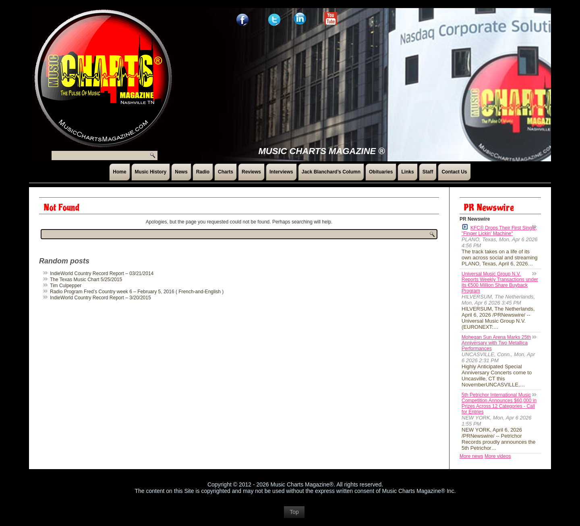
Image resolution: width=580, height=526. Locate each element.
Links (407, 172)
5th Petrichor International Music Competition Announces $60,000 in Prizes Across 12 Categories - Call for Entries (499, 403)
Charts (225, 172)
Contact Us (454, 172)
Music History (151, 172)
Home (119, 172)
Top (294, 516)
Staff (428, 172)
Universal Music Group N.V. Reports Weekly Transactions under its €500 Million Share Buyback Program (500, 282)
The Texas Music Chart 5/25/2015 (86, 279)
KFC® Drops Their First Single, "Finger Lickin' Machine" (499, 230)
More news (471, 456)
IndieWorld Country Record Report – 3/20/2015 (100, 298)
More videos (498, 456)
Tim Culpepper (65, 285)
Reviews (251, 172)
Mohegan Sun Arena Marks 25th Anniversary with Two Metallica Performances (496, 342)
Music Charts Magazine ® (322, 151)
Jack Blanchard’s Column (331, 172)
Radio (202, 172)
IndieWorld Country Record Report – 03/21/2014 (101, 273)
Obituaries (381, 172)
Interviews (281, 172)
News (181, 172)
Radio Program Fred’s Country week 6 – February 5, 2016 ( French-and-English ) (137, 291)
